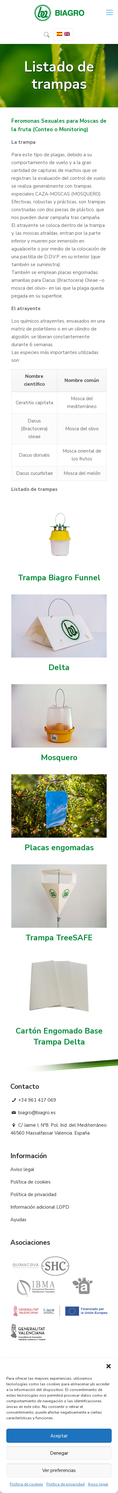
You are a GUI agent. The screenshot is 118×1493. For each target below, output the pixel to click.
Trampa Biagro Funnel (59, 577)
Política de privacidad (65, 1484)
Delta (59, 667)
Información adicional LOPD (39, 1207)
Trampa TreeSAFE (59, 937)
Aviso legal (98, 1484)
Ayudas (18, 1219)
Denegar (59, 1453)
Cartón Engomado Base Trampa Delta (59, 1036)
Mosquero (59, 757)
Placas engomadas (59, 847)
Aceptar (59, 1436)
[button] (108, 1366)
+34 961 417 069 (33, 1100)
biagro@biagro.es (33, 1112)
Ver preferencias (59, 1470)
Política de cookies (26, 1484)
